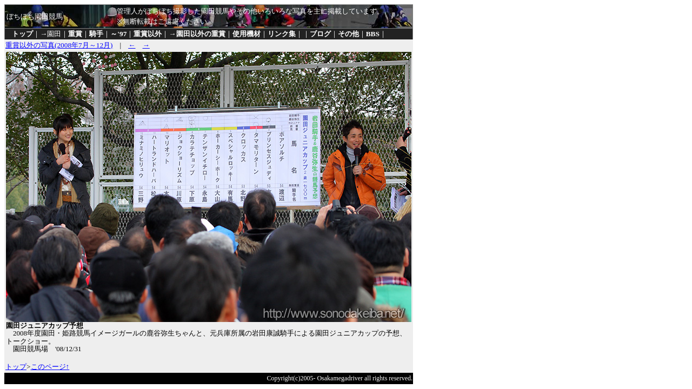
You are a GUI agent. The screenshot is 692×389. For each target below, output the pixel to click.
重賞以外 (148, 34)
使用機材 (246, 34)
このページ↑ (50, 367)
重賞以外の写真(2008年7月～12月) (59, 45)
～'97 (118, 34)
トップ (22, 34)
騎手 (96, 34)
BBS (373, 34)
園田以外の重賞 (200, 34)
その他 (348, 34)
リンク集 (282, 34)
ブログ (320, 34)
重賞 (75, 34)
